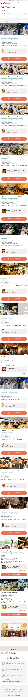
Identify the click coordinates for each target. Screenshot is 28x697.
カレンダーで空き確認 (14, 59)
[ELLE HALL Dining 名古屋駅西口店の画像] (14, 585)
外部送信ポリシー (8, 689)
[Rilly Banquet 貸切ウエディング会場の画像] (14, 69)
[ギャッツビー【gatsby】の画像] (14, 543)
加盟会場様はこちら (15, 689)
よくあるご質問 (21, 691)
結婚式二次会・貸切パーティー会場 (7, 653)
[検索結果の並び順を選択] (23, 21)
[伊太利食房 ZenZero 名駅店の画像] (14, 423)
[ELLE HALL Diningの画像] (14, 269)
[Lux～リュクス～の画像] (14, 29)
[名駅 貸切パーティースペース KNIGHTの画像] (14, 349)
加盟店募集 (21, 689)
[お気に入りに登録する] (25, 35)
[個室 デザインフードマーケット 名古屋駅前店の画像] (14, 189)
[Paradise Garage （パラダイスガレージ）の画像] (14, 503)
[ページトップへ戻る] (14, 648)
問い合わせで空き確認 (14, 219)
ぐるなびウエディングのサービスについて (11, 691)
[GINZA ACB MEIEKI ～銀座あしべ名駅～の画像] (14, 463)
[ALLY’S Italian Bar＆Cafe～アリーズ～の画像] (14, 229)
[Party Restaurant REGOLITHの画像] (14, 309)
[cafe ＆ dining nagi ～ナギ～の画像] (14, 149)
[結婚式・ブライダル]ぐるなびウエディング (8, 652)
